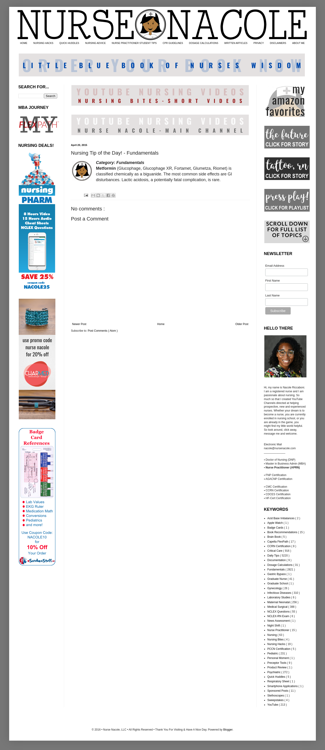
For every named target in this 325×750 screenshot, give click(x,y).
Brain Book (274, 536)
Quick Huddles (276, 676)
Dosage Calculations (280, 565)
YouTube (273, 704)
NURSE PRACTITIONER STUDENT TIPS (134, 43)
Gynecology (275, 588)
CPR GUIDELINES (173, 43)
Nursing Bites (275, 639)
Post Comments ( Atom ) (103, 330)
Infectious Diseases (279, 592)
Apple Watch (275, 522)
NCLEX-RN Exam (278, 616)
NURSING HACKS (43, 43)
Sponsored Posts (278, 690)
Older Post (241, 324)
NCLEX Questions (278, 611)
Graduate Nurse (277, 579)
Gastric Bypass (277, 574)
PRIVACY (258, 43)
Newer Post (79, 324)
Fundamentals (276, 569)
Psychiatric (274, 672)
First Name (272, 280)
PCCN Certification (279, 649)
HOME (23, 43)
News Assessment (278, 620)
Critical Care (275, 550)
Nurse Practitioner (278, 630)
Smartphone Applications (282, 686)
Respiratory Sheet (278, 681)
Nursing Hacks (276, 644)
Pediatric (273, 653)
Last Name (272, 295)
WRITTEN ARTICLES (235, 43)
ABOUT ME (298, 43)
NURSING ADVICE (95, 43)
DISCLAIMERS (278, 43)
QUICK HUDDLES (69, 43)
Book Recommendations (282, 532)
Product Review (277, 667)
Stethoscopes (276, 695)
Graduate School (278, 583)
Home (161, 324)
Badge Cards (275, 527)
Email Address (274, 265)
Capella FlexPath (278, 541)
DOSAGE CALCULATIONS (203, 43)
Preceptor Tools (277, 662)
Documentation (277, 560)
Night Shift (274, 625)
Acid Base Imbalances (281, 518)
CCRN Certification (279, 546)
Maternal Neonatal (278, 602)
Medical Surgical (277, 606)
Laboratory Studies (279, 597)
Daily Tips (273, 555)
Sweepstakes (275, 700)
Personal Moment (278, 658)
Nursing (272, 635)
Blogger (228, 729)
